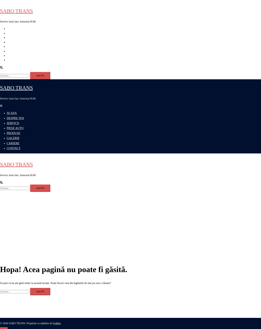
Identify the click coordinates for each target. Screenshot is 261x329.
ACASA (11, 28)
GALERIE (12, 51)
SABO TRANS (16, 11)
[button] (3, 67)
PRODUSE (13, 46)
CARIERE (12, 55)
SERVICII (12, 37)
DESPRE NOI (14, 33)
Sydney (57, 323)
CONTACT (13, 60)
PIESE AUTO (14, 42)
